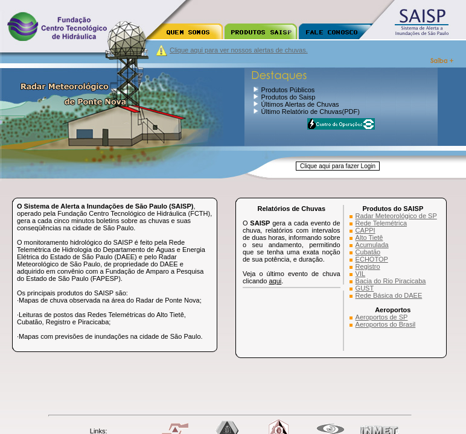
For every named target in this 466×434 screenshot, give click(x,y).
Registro (368, 266)
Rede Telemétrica (381, 223)
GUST (365, 288)
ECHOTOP (372, 259)
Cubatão (368, 252)
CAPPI (365, 230)
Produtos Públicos (288, 89)
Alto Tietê (369, 237)
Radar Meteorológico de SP (396, 215)
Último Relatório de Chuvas (301, 111)
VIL (361, 273)
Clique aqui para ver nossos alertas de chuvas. (239, 50)
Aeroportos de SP (382, 317)
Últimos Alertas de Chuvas (300, 104)
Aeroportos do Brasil (386, 324)
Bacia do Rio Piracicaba (391, 281)
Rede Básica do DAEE (389, 295)
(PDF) (350, 111)
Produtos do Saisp (288, 97)
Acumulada (372, 244)
